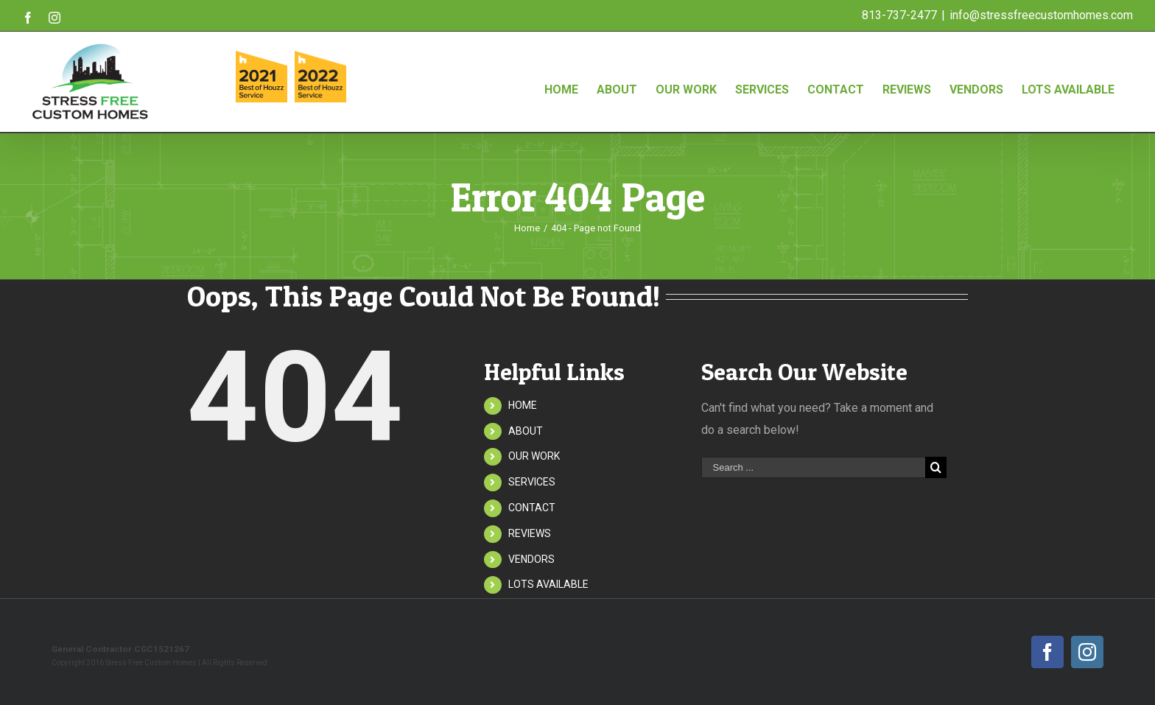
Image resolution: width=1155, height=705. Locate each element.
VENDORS (531, 559)
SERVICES (531, 482)
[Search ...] (813, 467)
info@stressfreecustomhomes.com (1041, 15)
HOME (522, 405)
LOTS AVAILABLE (548, 584)
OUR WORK (534, 456)
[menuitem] (561, 74)
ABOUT (525, 431)
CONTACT (531, 507)
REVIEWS (529, 533)
